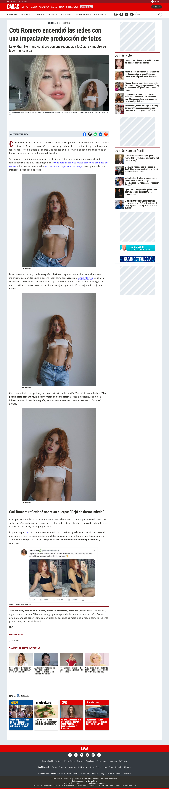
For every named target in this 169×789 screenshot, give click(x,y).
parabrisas (97, 703)
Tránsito (127, 773)
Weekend (90, 761)
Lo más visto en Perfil (129, 151)
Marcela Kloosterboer (83, 14)
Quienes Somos (58, 773)
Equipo (95, 773)
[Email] (106, 134)
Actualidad (44, 7)
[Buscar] (146, 14)
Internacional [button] (72, 7)
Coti (27, 532)
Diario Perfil (47, 761)
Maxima (127, 767)
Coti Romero (15, 641)
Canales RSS (43, 773)
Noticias (24, 7)
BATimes (123, 761)
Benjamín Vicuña (100, 14)
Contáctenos (72, 773)
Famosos (33, 7)
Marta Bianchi (12, 14)
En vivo (157, 7)
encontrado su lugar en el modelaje (63, 166)
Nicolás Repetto (39, 14)
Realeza (54, 7)
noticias (21, 703)
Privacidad (85, 773)
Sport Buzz (108, 767)
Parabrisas (101, 761)
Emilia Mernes (85, 277)
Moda (61, 7)
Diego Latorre (53, 14)
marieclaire (46, 703)
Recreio (118, 767)
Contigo (62, 767)
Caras (54, 767)
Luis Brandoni (25, 14)
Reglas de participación (111, 773)
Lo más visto (123, 55)
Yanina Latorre (66, 14)
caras (71, 703)
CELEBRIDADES (53, 23)
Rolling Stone (95, 767)
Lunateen (113, 761)
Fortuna (80, 761)
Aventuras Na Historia (77, 767)
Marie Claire (69, 761)
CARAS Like (86, 6)
